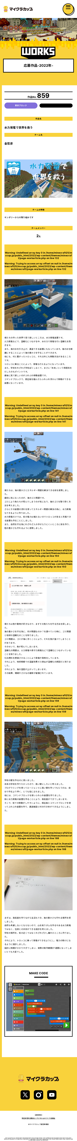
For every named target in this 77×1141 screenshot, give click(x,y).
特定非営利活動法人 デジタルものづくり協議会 (38, 1118)
